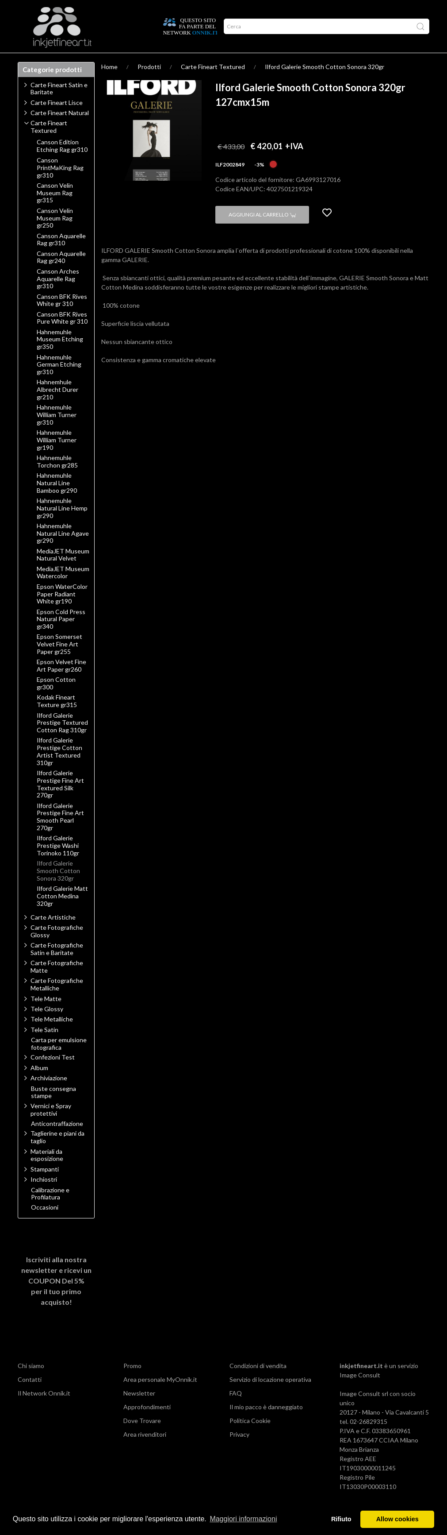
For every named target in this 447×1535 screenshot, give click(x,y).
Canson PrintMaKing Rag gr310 (60, 185)
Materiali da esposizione (47, 1172)
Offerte (154, 61)
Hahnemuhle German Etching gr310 (59, 382)
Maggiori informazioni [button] (243, 1519)
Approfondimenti (78, 61)
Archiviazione (49, 1095)
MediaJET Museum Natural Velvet (63, 572)
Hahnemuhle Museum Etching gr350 (60, 357)
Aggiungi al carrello (262, 231)
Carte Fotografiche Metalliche (57, 1001)
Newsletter (139, 1410)
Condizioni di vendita (258, 1383)
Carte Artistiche (53, 934)
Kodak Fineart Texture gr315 (57, 718)
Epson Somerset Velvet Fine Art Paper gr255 (59, 661)
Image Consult (360, 1392)
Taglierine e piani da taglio (57, 1154)
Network (123, 61)
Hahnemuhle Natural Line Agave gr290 (63, 551)
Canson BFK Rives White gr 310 (62, 317)
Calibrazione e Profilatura (50, 1211)
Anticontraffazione (57, 1140)
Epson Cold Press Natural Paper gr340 (61, 637)
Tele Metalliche (52, 1036)
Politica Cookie (250, 1438)
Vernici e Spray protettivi (51, 1126)
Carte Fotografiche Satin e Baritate (57, 966)
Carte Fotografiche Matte (57, 983)
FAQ (235, 1410)
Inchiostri (44, 1196)
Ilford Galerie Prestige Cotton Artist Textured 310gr (59, 768)
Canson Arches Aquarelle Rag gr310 (58, 296)
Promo (132, 1383)
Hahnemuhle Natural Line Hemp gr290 (62, 525)
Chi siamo (31, 1383)
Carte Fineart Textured (213, 84)
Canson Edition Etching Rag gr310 (62, 163)
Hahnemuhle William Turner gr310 (56, 432)
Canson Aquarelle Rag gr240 (61, 274)
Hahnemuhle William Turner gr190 (56, 457)
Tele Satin (44, 1047)
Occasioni (44, 1224)
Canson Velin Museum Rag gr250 (55, 235)
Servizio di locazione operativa (270, 1396)
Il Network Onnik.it (44, 1410)
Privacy (239, 1451)
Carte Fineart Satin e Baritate (59, 105)
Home (109, 84)
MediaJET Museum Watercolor (63, 590)
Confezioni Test (53, 1074)
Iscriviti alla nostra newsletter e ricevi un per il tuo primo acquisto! (56, 1297)
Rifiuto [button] (341, 1519)
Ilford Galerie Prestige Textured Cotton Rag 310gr (62, 740)
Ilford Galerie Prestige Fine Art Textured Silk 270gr (60, 801)
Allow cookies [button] (397, 1519)
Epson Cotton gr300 (56, 700)
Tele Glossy (47, 1026)
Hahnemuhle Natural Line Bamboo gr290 (57, 500)
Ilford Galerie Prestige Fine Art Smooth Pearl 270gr (60, 834)
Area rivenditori (144, 1451)
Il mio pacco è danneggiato (266, 1424)
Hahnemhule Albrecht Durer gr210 (57, 407)
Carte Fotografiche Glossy (57, 948)
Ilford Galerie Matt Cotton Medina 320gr (62, 913)
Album (39, 1085)
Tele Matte (46, 1016)
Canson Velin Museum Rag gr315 (55, 210)
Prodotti (34, 61)
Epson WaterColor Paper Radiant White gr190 (62, 611)
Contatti (30, 1396)
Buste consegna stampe (53, 1109)
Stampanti (45, 1186)
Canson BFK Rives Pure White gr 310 (62, 335)
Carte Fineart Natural (60, 130)
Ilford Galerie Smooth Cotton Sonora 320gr (324, 84)
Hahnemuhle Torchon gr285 (57, 479)
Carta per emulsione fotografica (59, 1061)
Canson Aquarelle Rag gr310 (61, 257)
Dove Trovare (142, 1438)
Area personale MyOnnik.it (160, 1396)
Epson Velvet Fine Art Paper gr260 (61, 683)
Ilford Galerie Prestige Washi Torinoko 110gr (58, 863)
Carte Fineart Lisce (57, 120)
